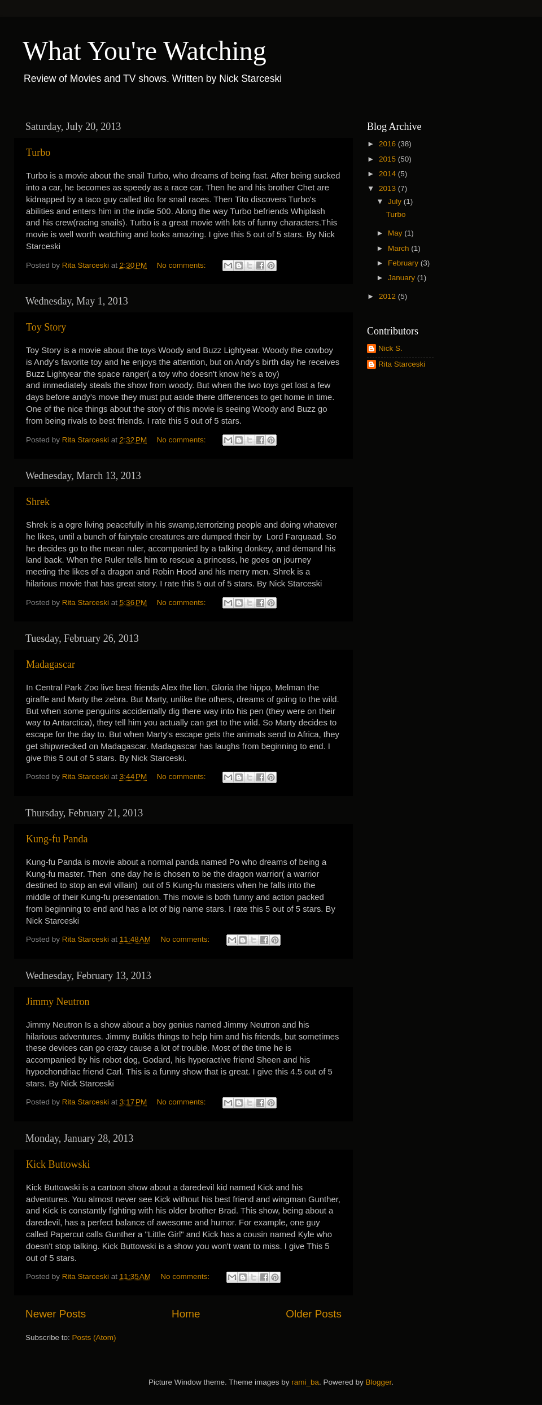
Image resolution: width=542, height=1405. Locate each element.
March (399, 248)
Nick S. (390, 348)
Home (186, 1314)
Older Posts (314, 1314)
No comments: (182, 265)
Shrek (38, 501)
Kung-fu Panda (57, 839)
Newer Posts (55, 1314)
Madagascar (50, 664)
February (404, 263)
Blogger (379, 1382)
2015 (388, 159)
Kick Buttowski (58, 1164)
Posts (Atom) (94, 1337)
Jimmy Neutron (58, 1001)
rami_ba (305, 1382)
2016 (388, 144)
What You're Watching (144, 51)
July (396, 201)
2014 (388, 173)
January (402, 277)
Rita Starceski (401, 364)
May (396, 233)
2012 (388, 296)
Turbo (38, 152)
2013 (388, 188)
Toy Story (46, 327)
